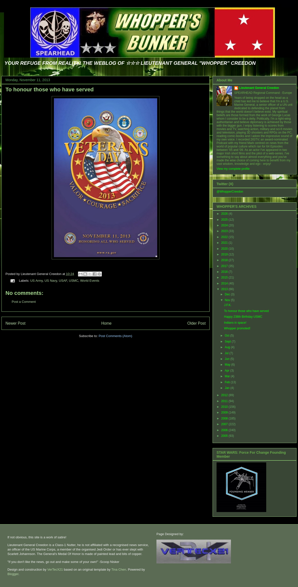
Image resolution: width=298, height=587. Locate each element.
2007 (225, 424)
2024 (225, 225)
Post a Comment (24, 302)
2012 (225, 395)
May (228, 364)
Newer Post (15, 323)
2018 (225, 260)
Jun (227, 359)
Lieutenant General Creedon (259, 88)
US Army (36, 280)
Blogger (12, 574)
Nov (228, 300)
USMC (73, 280)
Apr (227, 370)
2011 (225, 401)
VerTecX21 (55, 569)
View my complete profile (233, 169)
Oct (227, 335)
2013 (225, 289)
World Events (89, 280)
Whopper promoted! (237, 328)
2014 (225, 283)
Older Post (196, 323)
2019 (225, 254)
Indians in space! (235, 322)
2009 (225, 412)
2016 (225, 272)
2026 (225, 213)
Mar (228, 376)
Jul (227, 353)
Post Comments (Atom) (115, 336)
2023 (225, 231)
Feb (228, 382)
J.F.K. (227, 305)
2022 (225, 237)
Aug (228, 347)
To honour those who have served (49, 89)
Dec (228, 294)
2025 (225, 219)
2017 (225, 266)
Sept (228, 341)
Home (106, 323)
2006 (225, 430)
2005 (225, 436)
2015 (225, 277)
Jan (227, 388)
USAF (63, 280)
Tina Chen (118, 569)
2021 (225, 242)
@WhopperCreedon (230, 191)
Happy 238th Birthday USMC (243, 316)
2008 (225, 418)
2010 (225, 407)
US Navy (50, 280)
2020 (225, 248)
